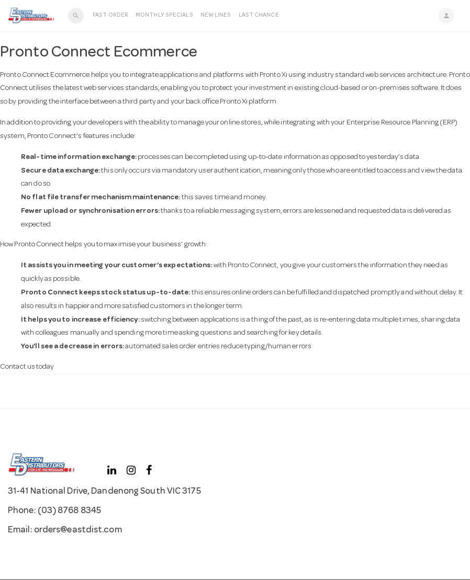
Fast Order (110, 15)
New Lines (215, 15)
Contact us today (27, 367)
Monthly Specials (164, 15)
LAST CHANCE (259, 15)
